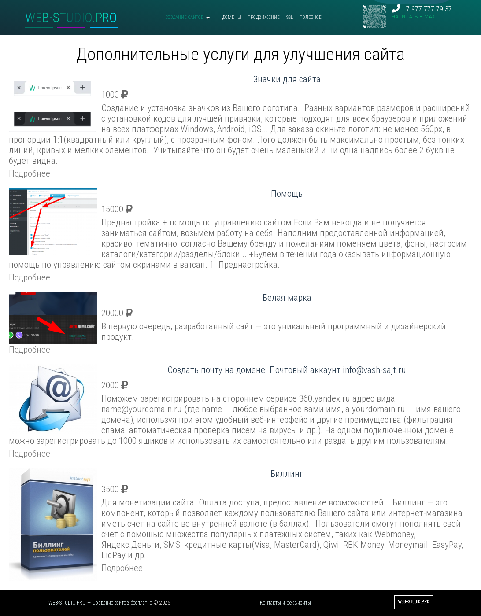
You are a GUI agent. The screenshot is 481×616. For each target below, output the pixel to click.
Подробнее (29, 173)
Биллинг (286, 473)
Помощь (287, 193)
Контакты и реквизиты (285, 603)
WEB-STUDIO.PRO (71, 17)
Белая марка (287, 297)
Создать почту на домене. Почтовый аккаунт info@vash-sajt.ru (286, 370)
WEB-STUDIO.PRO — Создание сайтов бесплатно (100, 603)
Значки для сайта (287, 79)
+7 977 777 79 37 (422, 12)
